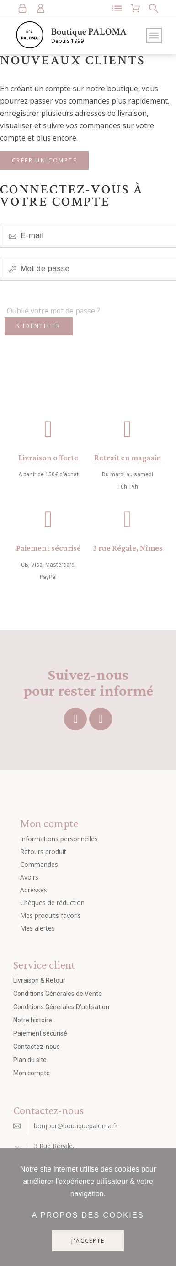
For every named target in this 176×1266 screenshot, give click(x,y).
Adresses (33, 890)
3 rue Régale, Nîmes (128, 547)
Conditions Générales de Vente (57, 993)
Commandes (39, 864)
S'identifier (38, 326)
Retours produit (43, 851)
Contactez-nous (36, 1046)
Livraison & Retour (39, 980)
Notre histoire (32, 1020)
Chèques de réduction (52, 902)
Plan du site (30, 1059)
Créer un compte (44, 160)
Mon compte (31, 1073)
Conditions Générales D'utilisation (61, 1007)
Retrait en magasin (127, 457)
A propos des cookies (88, 1215)
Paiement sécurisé (48, 547)
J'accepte (87, 1241)
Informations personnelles (59, 838)
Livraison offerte (48, 457)
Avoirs (29, 877)
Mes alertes (37, 928)
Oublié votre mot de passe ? (53, 311)
